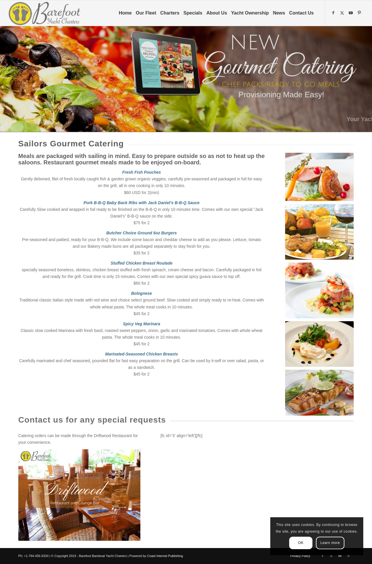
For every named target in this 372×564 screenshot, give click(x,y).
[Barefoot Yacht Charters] (46, 13)
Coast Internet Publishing (165, 556)
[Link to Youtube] (351, 12)
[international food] (319, 177)
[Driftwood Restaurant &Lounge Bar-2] (79, 495)
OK (301, 543)
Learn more (330, 543)
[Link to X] (342, 12)
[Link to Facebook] (334, 12)
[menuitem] (127, 13)
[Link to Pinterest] (360, 12)
